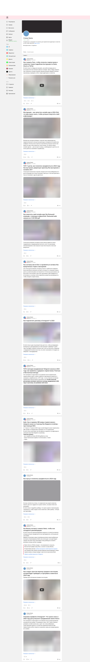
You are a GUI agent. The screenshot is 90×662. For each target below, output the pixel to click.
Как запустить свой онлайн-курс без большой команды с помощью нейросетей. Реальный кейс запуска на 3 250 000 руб (25, 268)
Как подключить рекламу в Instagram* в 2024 (10, 362)
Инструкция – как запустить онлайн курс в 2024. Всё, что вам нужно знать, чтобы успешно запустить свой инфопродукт (26, 181)
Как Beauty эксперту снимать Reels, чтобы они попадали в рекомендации (16, 543)
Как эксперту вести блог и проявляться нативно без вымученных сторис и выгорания (18, 313)
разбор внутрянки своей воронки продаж (23, 551)
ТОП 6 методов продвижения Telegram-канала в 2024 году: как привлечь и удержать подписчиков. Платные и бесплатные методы (28, 406)
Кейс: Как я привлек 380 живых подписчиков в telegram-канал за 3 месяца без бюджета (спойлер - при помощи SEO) (25, 451)
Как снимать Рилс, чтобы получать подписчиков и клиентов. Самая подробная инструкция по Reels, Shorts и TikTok (25, 131)
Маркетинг (2, 129)
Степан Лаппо (3, 127)
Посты (2, 121)
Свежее (3, 122)
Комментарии (6, 121)
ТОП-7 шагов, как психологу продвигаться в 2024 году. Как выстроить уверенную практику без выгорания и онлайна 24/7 (26, 225)
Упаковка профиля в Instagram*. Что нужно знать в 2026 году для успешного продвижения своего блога (22, 617)
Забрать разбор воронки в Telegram (13, 554)
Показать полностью (5, 162)
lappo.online (47, 109)
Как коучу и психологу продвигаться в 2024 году (10, 497)
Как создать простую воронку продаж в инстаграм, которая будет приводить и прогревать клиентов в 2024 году (24, 572)
